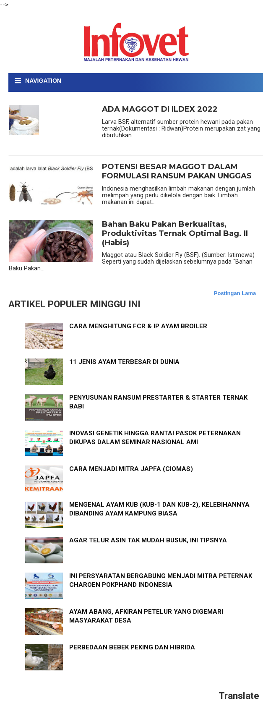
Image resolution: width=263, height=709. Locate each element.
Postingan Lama (235, 293)
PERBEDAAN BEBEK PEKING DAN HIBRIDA (132, 647)
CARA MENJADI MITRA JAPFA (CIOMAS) (131, 469)
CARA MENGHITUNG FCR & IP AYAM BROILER (138, 326)
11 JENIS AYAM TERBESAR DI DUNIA (124, 362)
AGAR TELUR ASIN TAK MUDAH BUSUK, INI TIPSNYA (148, 540)
